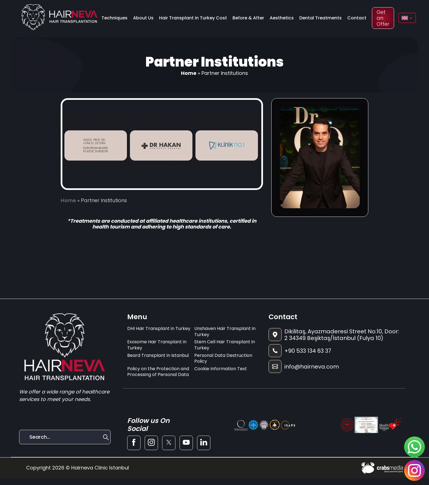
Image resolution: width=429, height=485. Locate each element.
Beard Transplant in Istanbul (158, 355)
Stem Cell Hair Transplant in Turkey (224, 345)
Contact (356, 18)
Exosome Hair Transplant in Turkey (157, 345)
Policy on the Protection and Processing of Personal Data (158, 371)
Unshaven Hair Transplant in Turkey (225, 331)
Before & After (248, 18)
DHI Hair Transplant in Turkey (158, 328)
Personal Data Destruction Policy (223, 358)
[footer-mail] (335, 366)
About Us (143, 18)
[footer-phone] (335, 350)
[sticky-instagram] (414, 470)
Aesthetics (282, 18)
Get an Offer (383, 18)
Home (188, 73)
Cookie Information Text (220, 368)
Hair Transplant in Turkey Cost (193, 18)
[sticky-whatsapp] (414, 446)
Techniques (114, 18)
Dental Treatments (320, 18)
